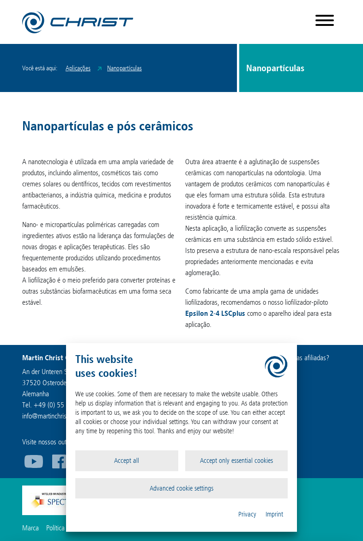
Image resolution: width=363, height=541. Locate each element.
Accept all (126, 460)
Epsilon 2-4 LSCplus (215, 313)
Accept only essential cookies (236, 460)
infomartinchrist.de (49, 416)
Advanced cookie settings (181, 488)
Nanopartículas (124, 68)
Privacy (247, 514)
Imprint (274, 514)
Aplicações (78, 68)
